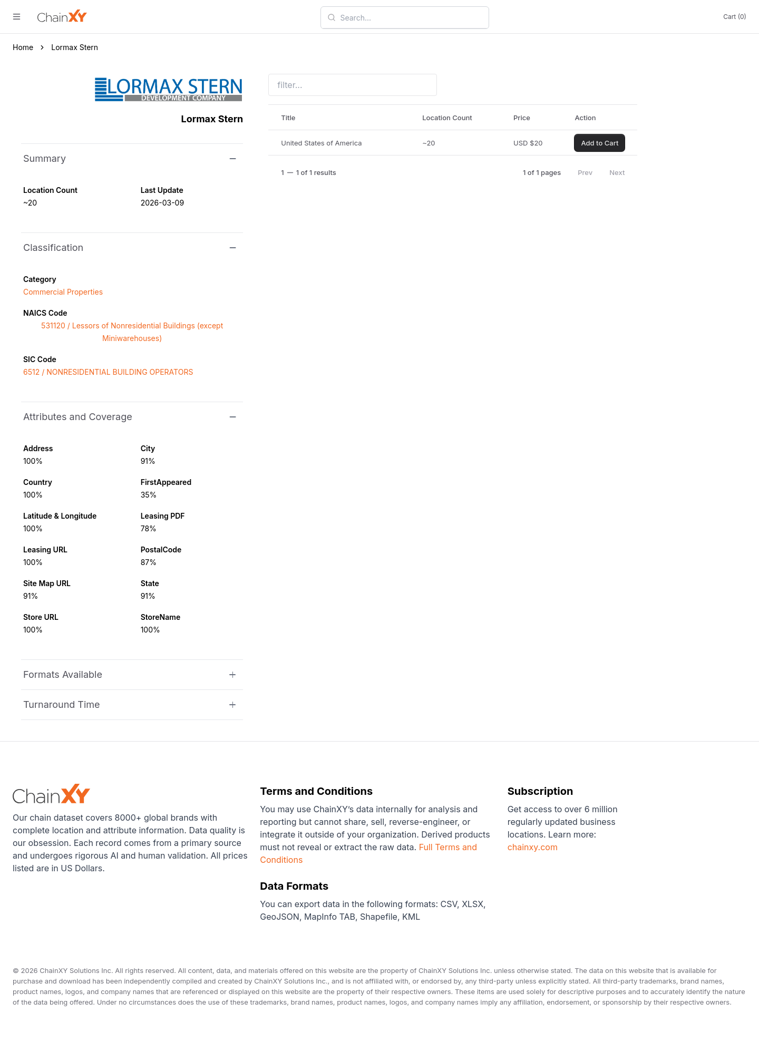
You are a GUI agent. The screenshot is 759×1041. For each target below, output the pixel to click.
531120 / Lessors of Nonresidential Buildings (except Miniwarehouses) (132, 332)
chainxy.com (533, 847)
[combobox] (411, 17)
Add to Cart (599, 143)
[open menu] (17, 16)
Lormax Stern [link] (74, 47)
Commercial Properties (63, 291)
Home (23, 47)
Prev (585, 172)
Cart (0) (734, 17)
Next (617, 172)
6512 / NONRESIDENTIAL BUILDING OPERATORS (108, 371)
